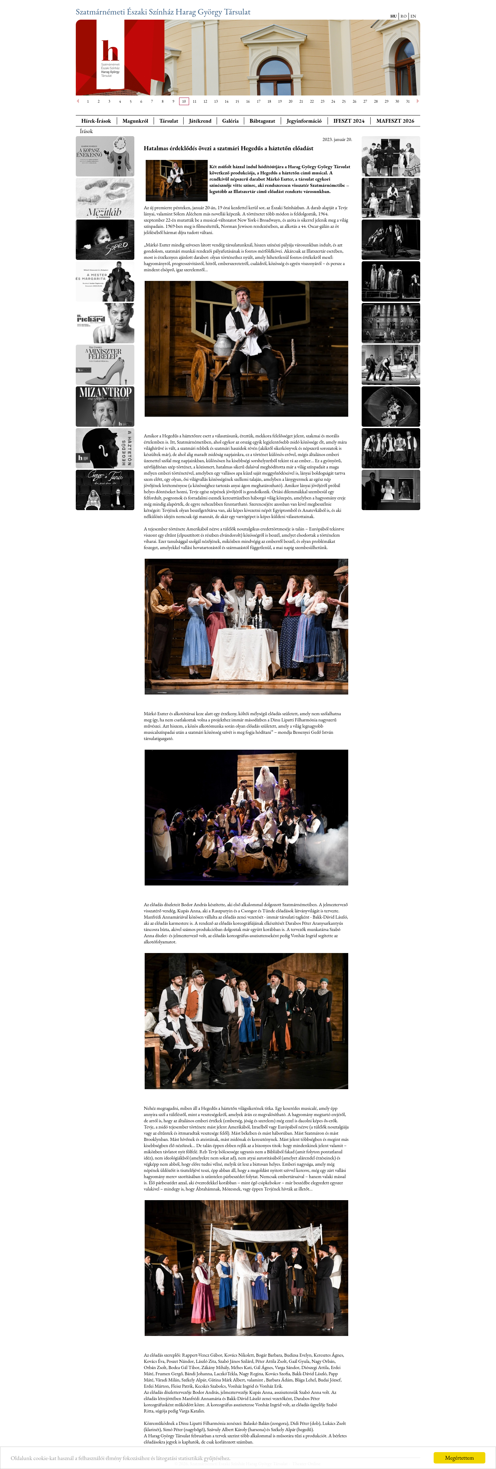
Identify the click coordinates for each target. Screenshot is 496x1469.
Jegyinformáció (304, 120)
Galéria (230, 120)
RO (404, 16)
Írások (86, 131)
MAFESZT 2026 (395, 120)
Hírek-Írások (96, 120)
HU (393, 16)
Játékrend (200, 120)
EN (413, 16)
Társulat (168, 120)
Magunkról (135, 120)
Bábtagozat (262, 120)
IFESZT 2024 (348, 120)
